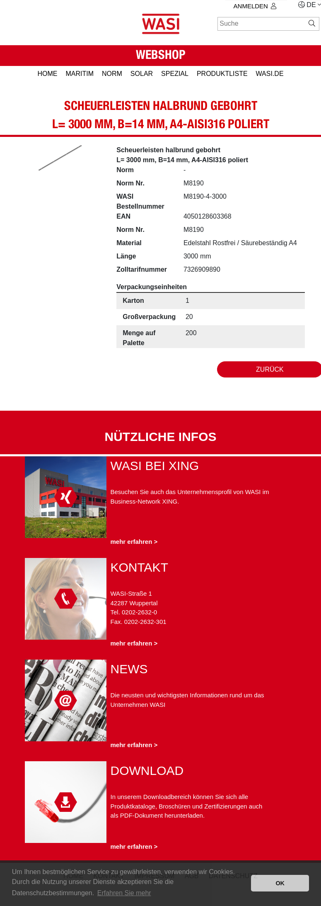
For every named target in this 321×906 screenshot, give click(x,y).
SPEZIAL (174, 73)
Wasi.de (270, 73)
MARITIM (79, 73)
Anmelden (255, 6)
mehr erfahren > (134, 541)
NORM (112, 73)
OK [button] (280, 883)
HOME (47, 73)
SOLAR (141, 73)
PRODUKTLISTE (222, 73)
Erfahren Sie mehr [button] (124, 892)
